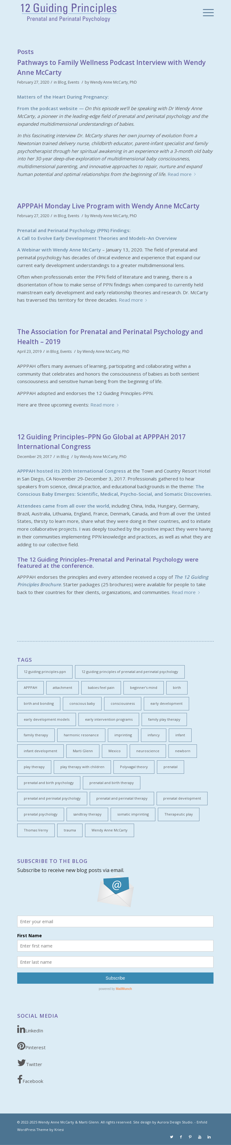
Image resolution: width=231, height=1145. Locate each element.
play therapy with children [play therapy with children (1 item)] (82, 766)
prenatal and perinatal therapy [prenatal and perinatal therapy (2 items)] (122, 798)
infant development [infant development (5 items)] (40, 750)
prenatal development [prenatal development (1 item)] (182, 798)
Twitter (29, 1062)
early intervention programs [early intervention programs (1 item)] (109, 719)
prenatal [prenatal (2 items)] (170, 766)
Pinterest (31, 1045)
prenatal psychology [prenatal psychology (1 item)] (41, 814)
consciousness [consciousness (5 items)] (123, 703)
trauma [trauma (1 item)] (70, 830)
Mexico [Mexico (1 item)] (114, 750)
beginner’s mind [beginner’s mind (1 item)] (143, 687)
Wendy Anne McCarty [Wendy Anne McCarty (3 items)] (110, 830)
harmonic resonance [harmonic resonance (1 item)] (81, 735)
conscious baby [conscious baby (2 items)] (82, 703)
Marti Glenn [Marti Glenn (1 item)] (83, 750)
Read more (183, 174)
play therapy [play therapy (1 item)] (34, 766)
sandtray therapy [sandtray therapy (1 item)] (87, 814)
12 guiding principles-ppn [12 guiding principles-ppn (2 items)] (45, 671)
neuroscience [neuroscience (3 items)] (147, 750)
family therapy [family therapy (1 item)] (36, 735)
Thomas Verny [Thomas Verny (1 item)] (36, 830)
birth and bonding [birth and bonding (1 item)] (39, 703)
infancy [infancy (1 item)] (154, 735)
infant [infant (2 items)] (180, 735)
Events (73, 82)
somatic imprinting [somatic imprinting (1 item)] (133, 814)
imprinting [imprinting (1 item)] (123, 735)
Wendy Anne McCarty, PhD (113, 82)
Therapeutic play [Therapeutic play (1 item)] (178, 814)
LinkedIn (30, 1029)
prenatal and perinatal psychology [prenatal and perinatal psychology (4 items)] (52, 798)
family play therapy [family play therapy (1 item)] (164, 719)
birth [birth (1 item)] (177, 687)
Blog (62, 82)
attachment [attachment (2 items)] (62, 687)
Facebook (30, 1079)
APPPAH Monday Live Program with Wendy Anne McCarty (108, 206)
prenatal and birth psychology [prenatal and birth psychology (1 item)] (49, 782)
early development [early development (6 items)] (166, 703)
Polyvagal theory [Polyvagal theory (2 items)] (134, 766)
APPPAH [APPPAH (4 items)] (30, 687)
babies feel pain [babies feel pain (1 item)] (101, 687)
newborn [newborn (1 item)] (182, 750)
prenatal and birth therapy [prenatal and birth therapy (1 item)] (111, 782)
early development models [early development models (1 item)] (46, 719)
